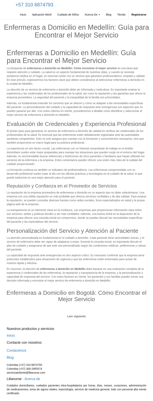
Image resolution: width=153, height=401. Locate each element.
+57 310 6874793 (34, 4)
